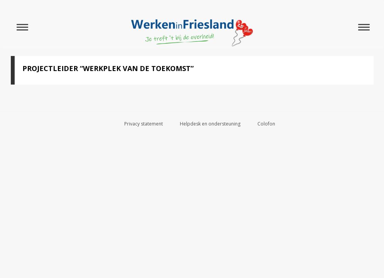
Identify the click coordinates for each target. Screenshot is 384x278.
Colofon (266, 123)
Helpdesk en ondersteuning (210, 123)
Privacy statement (143, 123)
